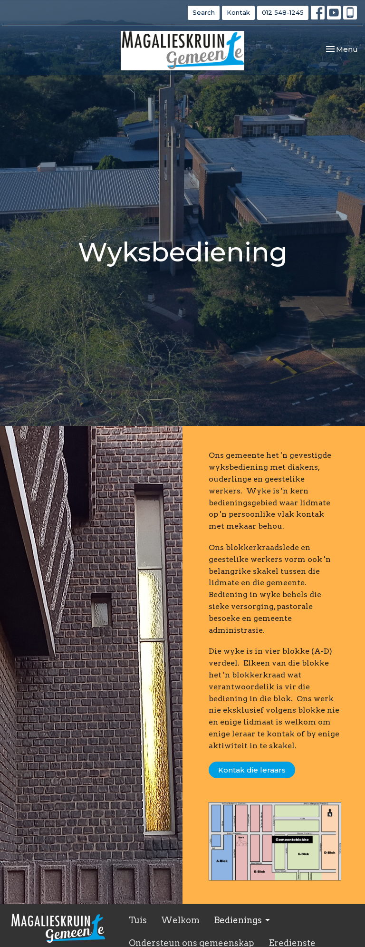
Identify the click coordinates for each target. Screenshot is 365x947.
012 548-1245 (283, 12)
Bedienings (242, 920)
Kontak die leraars (252, 769)
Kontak (238, 12)
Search (203, 12)
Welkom (180, 920)
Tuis (138, 920)
